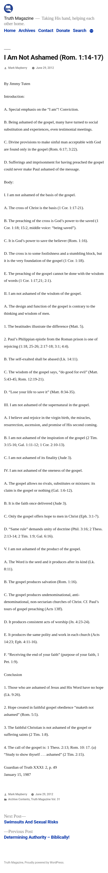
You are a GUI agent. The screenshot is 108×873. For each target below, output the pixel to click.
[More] (91, 31)
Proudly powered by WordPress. (44, 862)
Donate (63, 30)
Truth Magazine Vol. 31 (45, 799)
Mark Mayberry (17, 68)
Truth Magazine (18, 18)
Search (79, 30)
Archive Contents (19, 799)
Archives (27, 30)
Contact (45, 30)
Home (9, 30)
